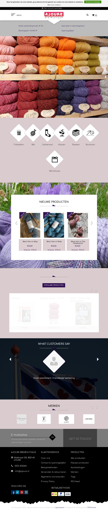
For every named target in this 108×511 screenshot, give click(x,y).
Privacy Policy (48, 481)
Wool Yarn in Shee (54, 241)
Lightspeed (59, 507)
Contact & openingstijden (53, 463)
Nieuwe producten (80, 463)
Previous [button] (2, 77)
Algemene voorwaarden (53, 477)
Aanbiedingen (78, 467)
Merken (74, 472)
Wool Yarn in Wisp (30, 241)
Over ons (45, 458)
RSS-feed (75, 481)
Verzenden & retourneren (53, 472)
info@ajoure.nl (22, 471)
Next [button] (105, 77)
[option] (54, 77)
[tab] (53, 285)
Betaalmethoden (49, 467)
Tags (73, 477)
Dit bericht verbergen (93, 2)
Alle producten (78, 458)
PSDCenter (91, 507)
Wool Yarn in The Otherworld (78, 242)
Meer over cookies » (54, 5)
